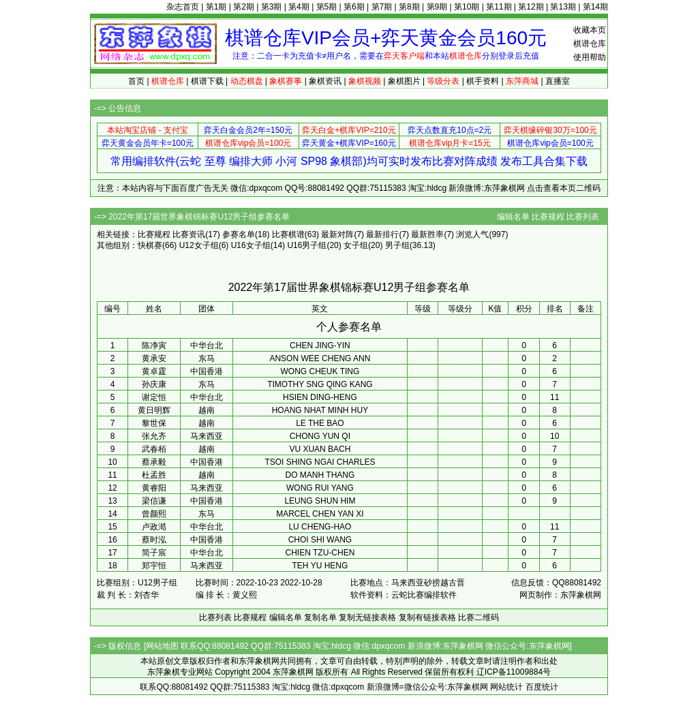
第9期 (437, 7)
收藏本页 (589, 30)
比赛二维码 (478, 617)
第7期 (382, 7)
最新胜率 (427, 234)
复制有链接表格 (427, 617)
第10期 (466, 7)
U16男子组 (307, 245)
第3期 (271, 7)
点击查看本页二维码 (564, 188)
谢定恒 (154, 397)
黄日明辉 (154, 410)
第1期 (216, 7)
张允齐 (154, 436)
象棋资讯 (325, 81)
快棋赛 (150, 245)
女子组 (356, 245)
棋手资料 (482, 81)
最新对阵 (337, 234)
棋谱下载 (207, 81)
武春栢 (154, 449)
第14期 (595, 7)
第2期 (243, 7)
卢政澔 (154, 527)
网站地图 (162, 646)
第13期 (562, 7)
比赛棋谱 (288, 234)
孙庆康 (154, 384)
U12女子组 (199, 245)
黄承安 (154, 358)
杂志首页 (182, 7)
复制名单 (320, 617)
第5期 (326, 7)
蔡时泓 (154, 539)
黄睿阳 (154, 488)
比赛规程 (548, 216)
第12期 (530, 7)
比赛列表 (582, 216)
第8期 (409, 7)
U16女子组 (251, 245)
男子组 (397, 245)
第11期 (498, 7)
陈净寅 (154, 345)
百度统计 (542, 687)
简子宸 (154, 552)
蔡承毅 (154, 462)
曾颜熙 (154, 514)
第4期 (298, 7)
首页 (136, 81)
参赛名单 (238, 234)
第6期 (354, 7)
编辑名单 (513, 216)
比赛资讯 (188, 234)
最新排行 (382, 234)
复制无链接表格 (367, 617)
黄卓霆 (154, 371)
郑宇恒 (154, 565)
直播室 (557, 81)
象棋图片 (404, 81)
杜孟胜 (154, 475)
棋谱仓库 (589, 43)
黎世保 (154, 423)
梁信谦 (154, 501)
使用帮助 (589, 57)
